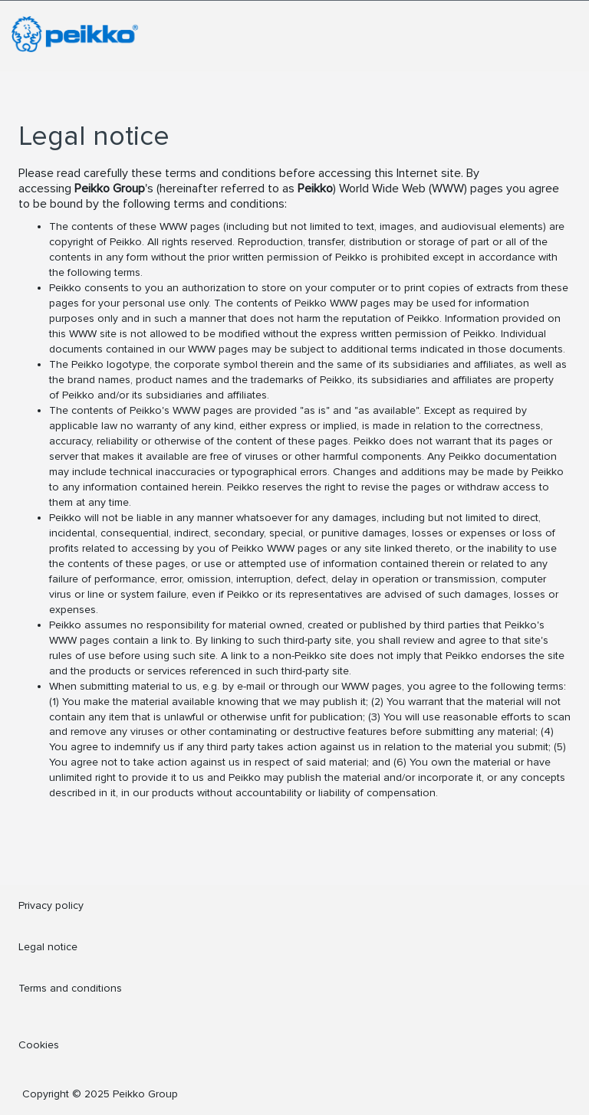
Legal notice (47, 946)
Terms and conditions (70, 988)
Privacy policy (51, 905)
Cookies (38, 1044)
